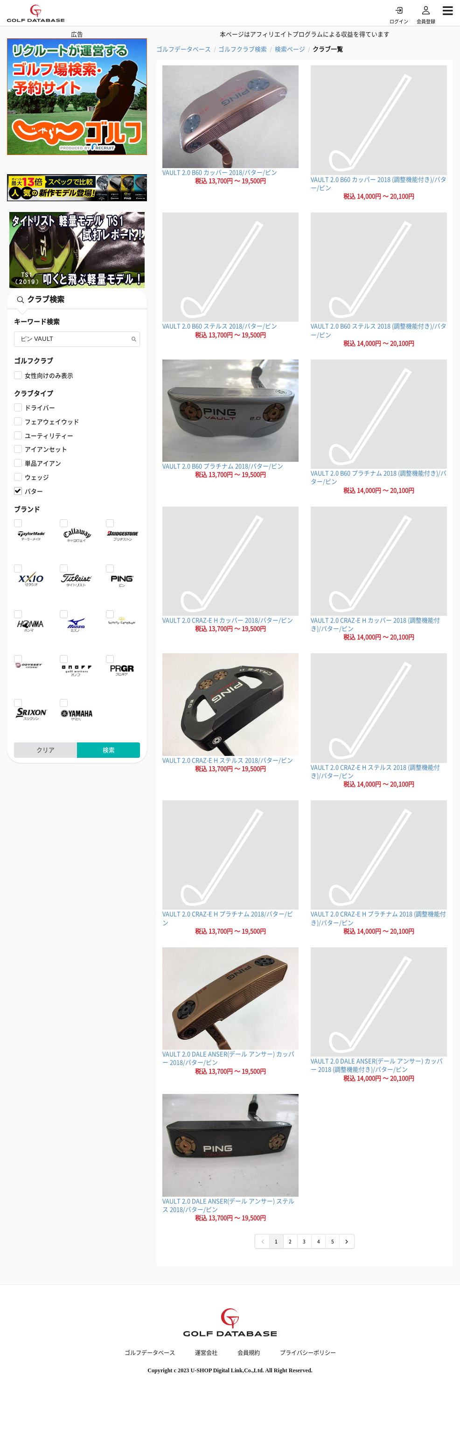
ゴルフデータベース (183, 49)
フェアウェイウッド (52, 421)
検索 (109, 749)
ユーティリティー (49, 435)
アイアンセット (46, 449)
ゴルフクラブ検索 (242, 49)
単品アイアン (43, 463)
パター (34, 491)
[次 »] (347, 1241)
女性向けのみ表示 (49, 375)
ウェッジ (37, 477)
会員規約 (248, 1352)
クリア (45, 749)
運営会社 (206, 1352)
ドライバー (40, 407)
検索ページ (290, 49)
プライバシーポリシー (308, 1352)
